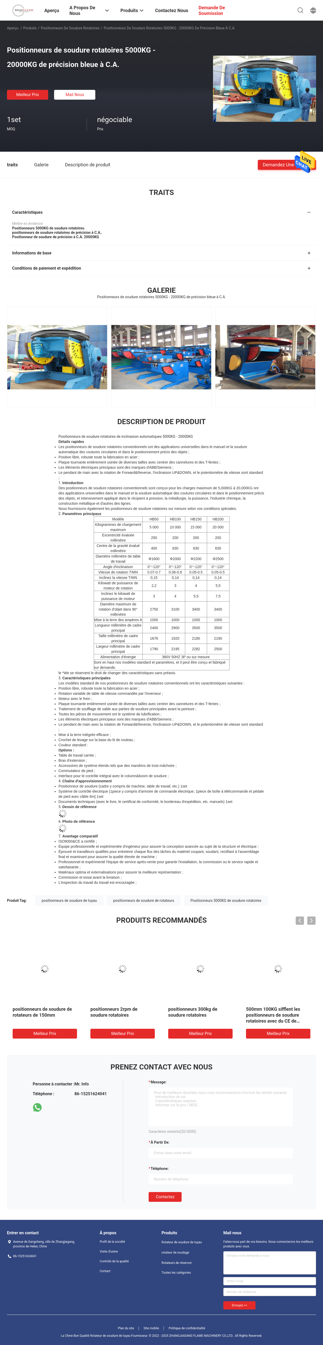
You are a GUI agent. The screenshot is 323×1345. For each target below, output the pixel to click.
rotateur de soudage (175, 1252)
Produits (30, 28)
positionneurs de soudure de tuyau (69, 900)
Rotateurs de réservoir (177, 1263)
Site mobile (151, 1328)
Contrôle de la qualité (114, 1261)
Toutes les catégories (176, 1272)
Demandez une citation (287, 164)
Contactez (165, 1196)
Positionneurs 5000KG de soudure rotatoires (226, 900)
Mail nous (74, 94)
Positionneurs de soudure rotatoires (70, 28)
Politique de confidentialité (187, 1328)
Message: (158, 1082)
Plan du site (126, 1328)
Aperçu (12, 28)
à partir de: (160, 1142)
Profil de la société (112, 1242)
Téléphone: (160, 1169)
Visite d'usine (109, 1251)
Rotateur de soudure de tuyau (182, 1242)
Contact (105, 1271)
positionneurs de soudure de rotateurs (143, 900)
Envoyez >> (239, 1305)
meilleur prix (27, 94)
